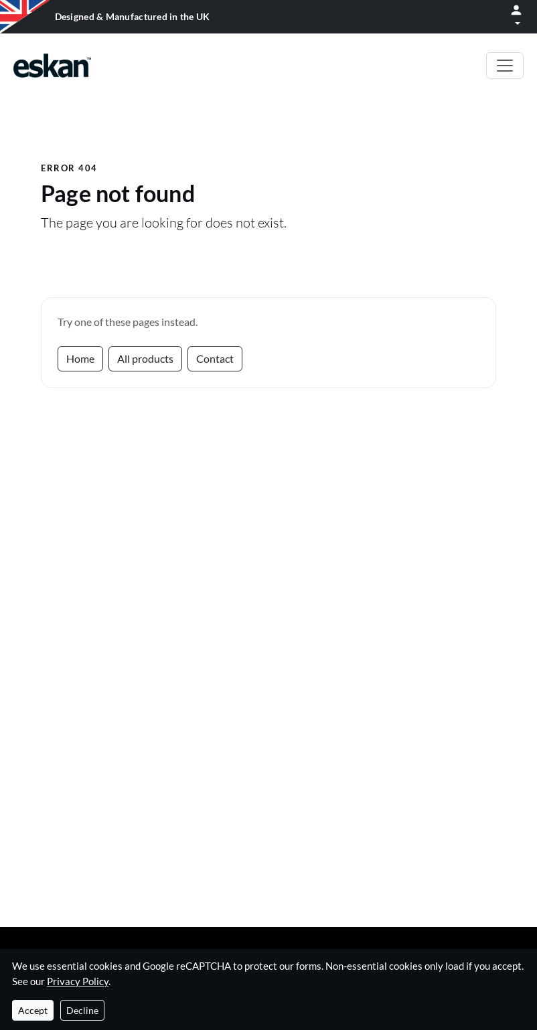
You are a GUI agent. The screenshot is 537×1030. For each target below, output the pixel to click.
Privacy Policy (77, 981)
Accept (33, 1010)
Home (80, 358)
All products (145, 358)
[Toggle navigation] (505, 65)
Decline (82, 1010)
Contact (215, 358)
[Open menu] (516, 17)
